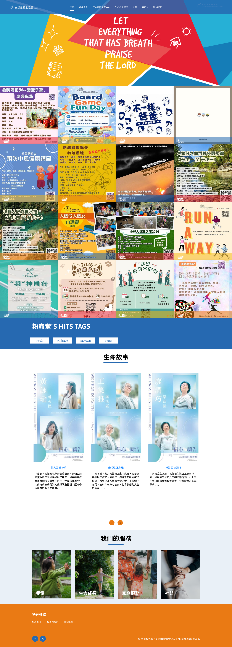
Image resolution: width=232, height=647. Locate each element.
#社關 (108, 340)
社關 (135, 7)
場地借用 (36, 621)
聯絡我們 (157, 7)
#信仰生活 (62, 340)
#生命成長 (85, 340)
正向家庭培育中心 (101, 7)
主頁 (72, 7)
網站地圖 (68, 621)
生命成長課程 (121, 7)
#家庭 (39, 340)
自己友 (145, 7)
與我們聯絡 (52, 621)
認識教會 (83, 7)
